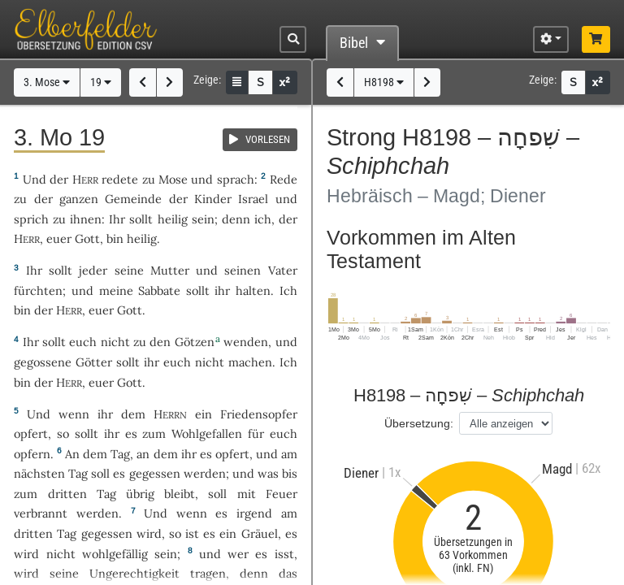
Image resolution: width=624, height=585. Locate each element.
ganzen (78, 198)
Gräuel (259, 533)
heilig (173, 219)
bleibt (179, 493)
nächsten (39, 473)
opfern (32, 454)
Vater (282, 270)
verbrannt (40, 513)
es (291, 533)
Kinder (213, 198)
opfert (31, 433)
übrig (140, 493)
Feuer (281, 493)
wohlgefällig (115, 553)
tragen (208, 573)
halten (253, 290)
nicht (115, 341)
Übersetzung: (418, 423)
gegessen (154, 473)
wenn (73, 414)
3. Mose (47, 82)
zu (148, 179)
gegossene (43, 362)
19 (100, 82)
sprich (31, 219)
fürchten (38, 290)
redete (120, 179)
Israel (253, 198)
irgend (254, 513)
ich (262, 219)
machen (250, 362)
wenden (245, 341)
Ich (288, 290)
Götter (94, 362)
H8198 (384, 82)
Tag (120, 454)
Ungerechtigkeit (134, 573)
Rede (283, 179)
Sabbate (159, 290)
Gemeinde (133, 198)
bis (289, 473)
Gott (87, 238)
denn (236, 219)
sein (203, 219)
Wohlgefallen (206, 433)
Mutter (169, 270)
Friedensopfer (258, 414)
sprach (235, 179)
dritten (67, 493)
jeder (93, 270)
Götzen (194, 341)
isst (284, 553)
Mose (173, 179)
